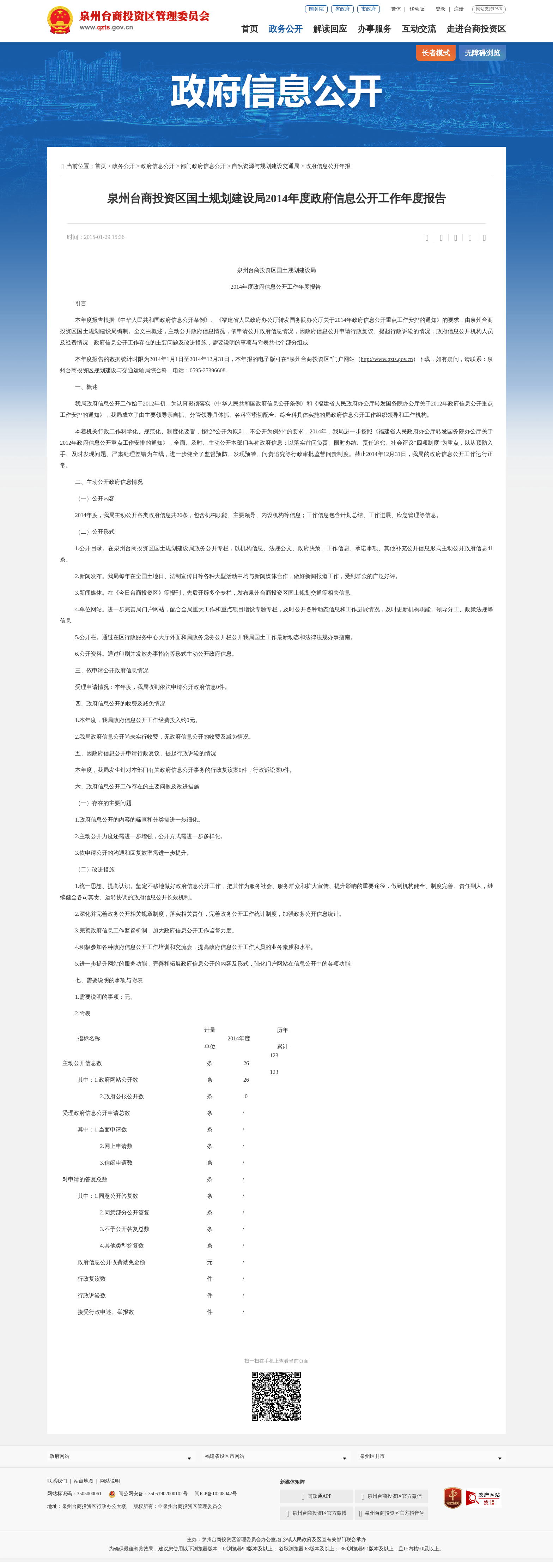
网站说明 (110, 1485)
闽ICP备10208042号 (216, 1498)
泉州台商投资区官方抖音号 (391, 1517)
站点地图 (83, 1485)
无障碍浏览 (482, 53)
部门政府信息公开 (203, 166)
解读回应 (330, 29)
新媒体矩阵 (292, 1486)
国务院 (316, 9)
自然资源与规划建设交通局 (265, 166)
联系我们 (57, 1485)
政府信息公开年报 (328, 166)
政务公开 (286, 29)
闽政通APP (316, 1501)
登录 (440, 9)
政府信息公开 (158, 166)
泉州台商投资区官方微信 (391, 1501)
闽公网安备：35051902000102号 (148, 1498)
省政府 (342, 9)
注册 (459, 9)
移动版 (416, 9)
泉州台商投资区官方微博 (316, 1517)
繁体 (396, 9)
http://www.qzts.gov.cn (387, 359)
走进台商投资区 (476, 29)
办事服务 (374, 29)
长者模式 (436, 53)
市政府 (368, 9)
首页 (249, 29)
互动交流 (419, 29)
